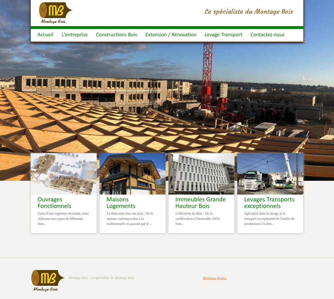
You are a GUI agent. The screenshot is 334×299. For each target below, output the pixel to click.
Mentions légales (214, 278)
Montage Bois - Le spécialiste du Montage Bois (101, 278)
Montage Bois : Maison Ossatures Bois (56, 13)
